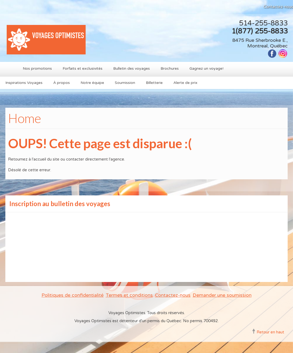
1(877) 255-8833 (259, 31)
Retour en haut (270, 332)
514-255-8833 (263, 23)
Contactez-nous (278, 6)
